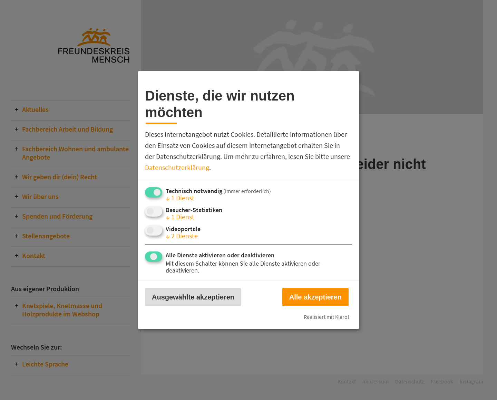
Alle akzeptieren (315, 297)
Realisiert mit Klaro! (326, 316)
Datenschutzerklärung (177, 167)
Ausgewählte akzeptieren (193, 297)
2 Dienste (182, 235)
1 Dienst (180, 197)
